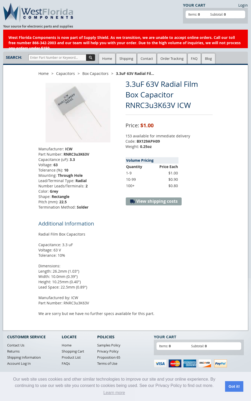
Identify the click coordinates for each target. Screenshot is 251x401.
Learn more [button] (114, 392)
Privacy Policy (108, 351)
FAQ (194, 58)
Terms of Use (107, 363)
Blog (208, 58)
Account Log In (19, 363)
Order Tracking (171, 58)
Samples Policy (108, 345)
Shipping (126, 58)
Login (243, 5)
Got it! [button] (234, 386)
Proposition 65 (108, 357)
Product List (71, 357)
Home (107, 58)
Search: (14, 57)
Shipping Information (24, 357)
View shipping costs (154, 201)
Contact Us (15, 345)
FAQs (66, 363)
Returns (13, 351)
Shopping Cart (73, 351)
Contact (147, 58)
